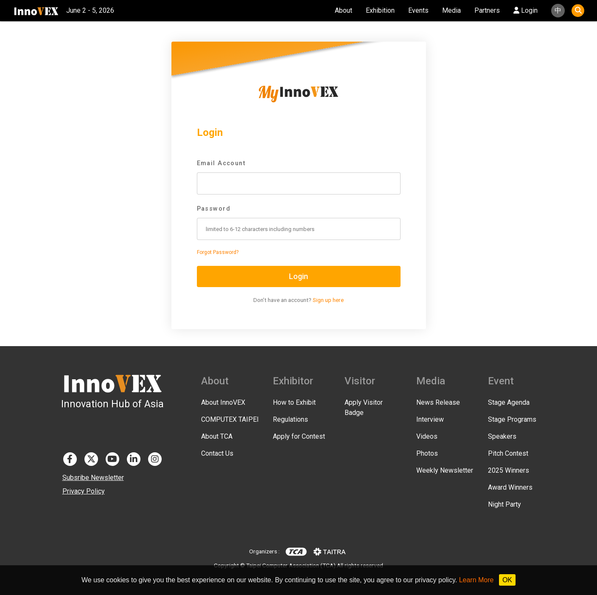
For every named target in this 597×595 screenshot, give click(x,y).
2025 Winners (508, 470)
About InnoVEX (223, 402)
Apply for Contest (299, 436)
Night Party (504, 504)
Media (451, 10)
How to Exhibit (294, 402)
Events (418, 10)
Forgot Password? (217, 252)
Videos (426, 436)
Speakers (502, 436)
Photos (427, 453)
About (343, 10)
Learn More (476, 580)
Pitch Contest (508, 453)
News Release (438, 402)
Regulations (290, 419)
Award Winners (510, 487)
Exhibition (380, 10)
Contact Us (217, 453)
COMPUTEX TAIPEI (230, 419)
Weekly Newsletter (444, 470)
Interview (430, 419)
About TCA (217, 436)
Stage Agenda (509, 402)
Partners (487, 10)
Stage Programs (512, 419)
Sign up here (328, 299)
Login (525, 10)
